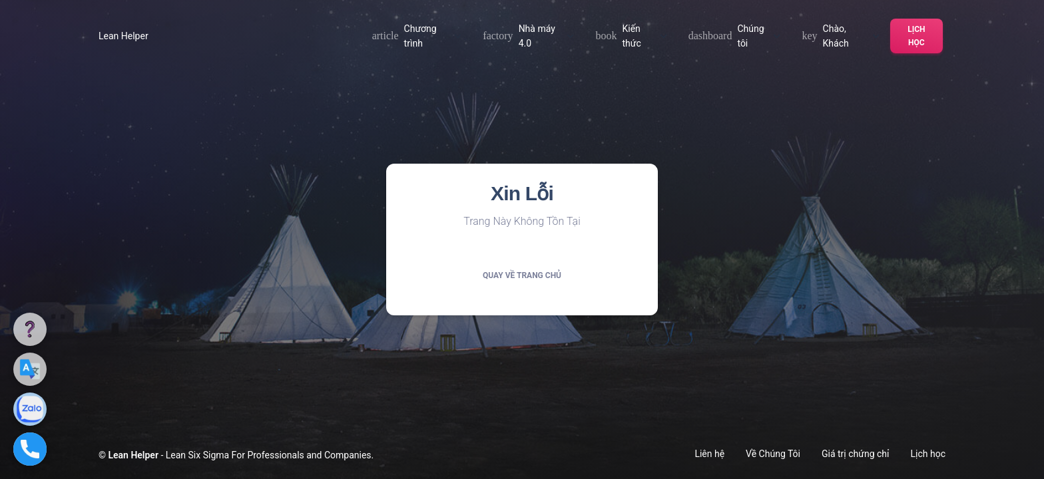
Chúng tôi (734, 36)
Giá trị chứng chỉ (856, 453)
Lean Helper (123, 36)
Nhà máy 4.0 (528, 36)
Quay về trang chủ (522, 275)
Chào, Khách (840, 36)
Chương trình (417, 36)
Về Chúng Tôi (773, 453)
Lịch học (916, 36)
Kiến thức (630, 36)
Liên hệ (709, 453)
